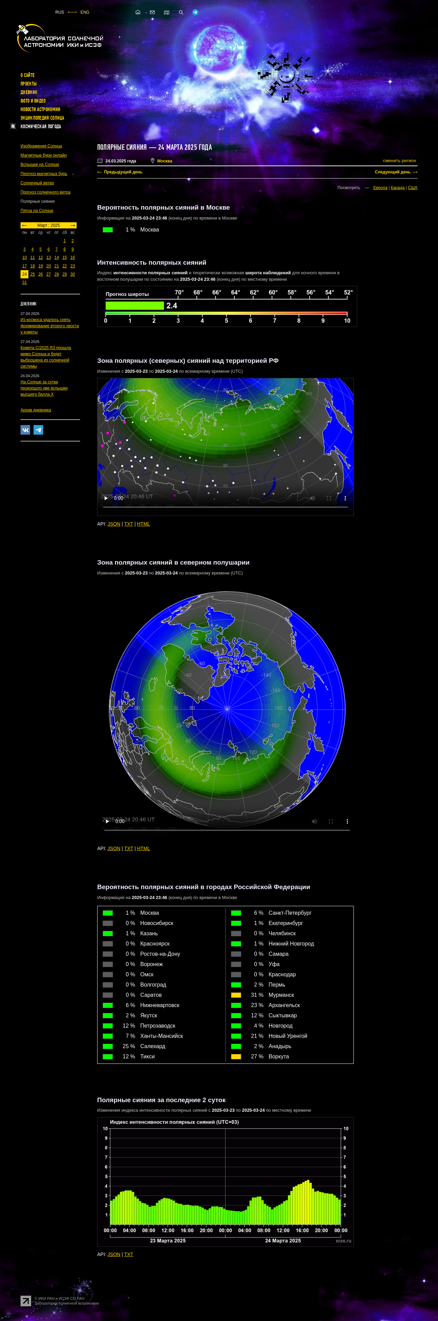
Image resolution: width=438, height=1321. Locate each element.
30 (72, 274)
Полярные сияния (122, 147)
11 (32, 257)
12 (40, 257)
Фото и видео (33, 101)
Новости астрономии (40, 109)
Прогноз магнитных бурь (44, 173)
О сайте (28, 75)
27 (48, 274)
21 (56, 266)
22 (64, 266)
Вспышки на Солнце (40, 164)
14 (56, 257)
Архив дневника (36, 410)
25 (32, 274)
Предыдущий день (123, 172)
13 (48, 257)
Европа (380, 187)
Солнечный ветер (37, 183)
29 (64, 274)
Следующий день (393, 172)
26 (40, 274)
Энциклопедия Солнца (42, 118)
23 (72, 266)
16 (72, 257)
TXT (128, 524)
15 (64, 257)
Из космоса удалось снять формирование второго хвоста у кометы (50, 325)
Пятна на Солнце (37, 210)
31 (24, 282)
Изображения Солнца (41, 146)
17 (24, 266)
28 (56, 274)
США (412, 187)
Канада (398, 187)
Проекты (29, 84)
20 (48, 266)
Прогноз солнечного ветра (45, 192)
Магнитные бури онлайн (44, 155)
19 (40, 266)
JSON (113, 524)
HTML (143, 524)
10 (24, 257)
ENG (84, 12)
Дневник (29, 92)
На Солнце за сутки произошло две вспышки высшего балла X (44, 388)
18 (32, 266)
